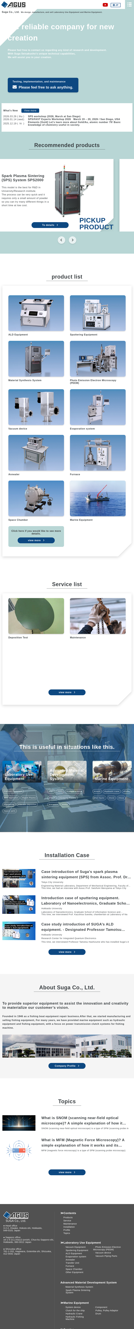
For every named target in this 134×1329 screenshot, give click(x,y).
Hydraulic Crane (74, 1313)
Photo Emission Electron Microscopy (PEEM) (107, 1248)
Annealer (70, 1260)
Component (101, 1307)
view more (34, 540)
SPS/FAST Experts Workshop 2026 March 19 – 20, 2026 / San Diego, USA (74, 119)
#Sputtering (9, 804)
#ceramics (53, 804)
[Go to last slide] (61, 240)
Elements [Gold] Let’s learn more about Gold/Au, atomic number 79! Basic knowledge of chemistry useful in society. (74, 123)
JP (115, 5)
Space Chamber (74, 1269)
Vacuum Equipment (76, 1247)
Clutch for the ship (75, 1310)
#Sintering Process (67, 798)
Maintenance (70, 1224)
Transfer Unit (72, 1263)
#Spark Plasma (29, 798)
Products (68, 1217)
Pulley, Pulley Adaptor (106, 1310)
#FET (51, 791)
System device (73, 1307)
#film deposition (11, 798)
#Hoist (112, 798)
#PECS (52, 798)
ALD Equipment (74, 1253)
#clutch (97, 791)
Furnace (70, 1266)
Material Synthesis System (79, 1287)
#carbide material (74, 791)
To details (65, 225)
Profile (66, 1230)
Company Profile (65, 1066)
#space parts (9, 811)
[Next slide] (72, 240)
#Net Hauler (99, 798)
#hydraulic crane (111, 791)
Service (67, 1220)
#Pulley (126, 791)
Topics (66, 1233)
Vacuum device (103, 1253)
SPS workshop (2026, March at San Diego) (54, 116)
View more (30, 110)
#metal (65, 804)
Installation (69, 1227)
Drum (98, 1313)
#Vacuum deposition (27, 804)
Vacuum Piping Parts (106, 1256)
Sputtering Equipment (77, 1250)
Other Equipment (74, 1272)
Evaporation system (76, 1256)
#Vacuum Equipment (13, 791)
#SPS (60, 791)
